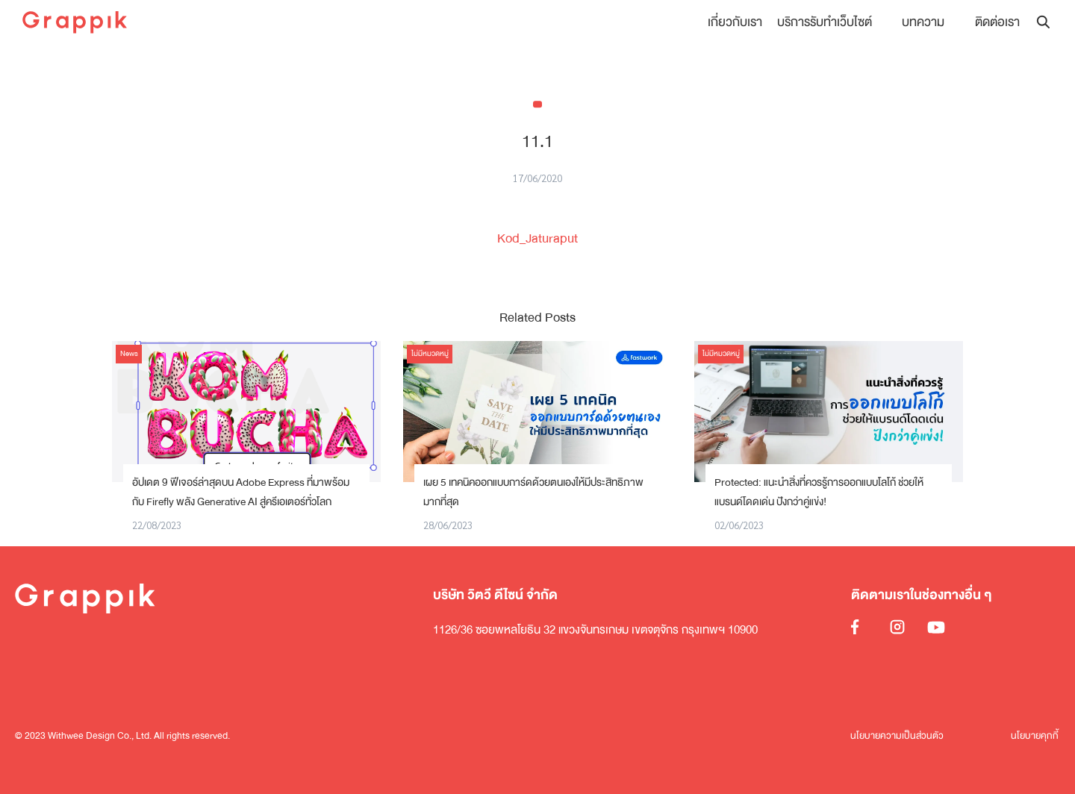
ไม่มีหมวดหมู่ (430, 353)
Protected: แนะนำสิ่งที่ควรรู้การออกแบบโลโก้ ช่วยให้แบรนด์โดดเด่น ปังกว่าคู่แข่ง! (818, 492)
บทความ (924, 22)
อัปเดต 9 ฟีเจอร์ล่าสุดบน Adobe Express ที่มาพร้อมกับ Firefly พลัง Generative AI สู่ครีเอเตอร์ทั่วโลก (240, 492)
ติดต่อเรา (997, 22)
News (129, 353)
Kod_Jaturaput (537, 238)
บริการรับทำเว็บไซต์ (825, 22)
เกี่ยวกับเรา (735, 22)
